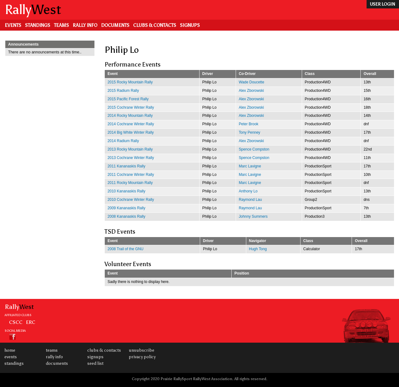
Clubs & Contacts (154, 25)
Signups (190, 25)
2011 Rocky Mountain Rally (130, 183)
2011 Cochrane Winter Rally (131, 174)
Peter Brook (248, 124)
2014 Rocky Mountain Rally (130, 115)
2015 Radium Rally (123, 90)
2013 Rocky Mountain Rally (130, 149)
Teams (61, 25)
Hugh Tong (258, 249)
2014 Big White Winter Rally (131, 132)
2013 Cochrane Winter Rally (131, 158)
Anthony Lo (248, 191)
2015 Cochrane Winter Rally (131, 107)
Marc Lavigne (250, 166)
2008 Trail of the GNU (125, 249)
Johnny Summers (253, 216)
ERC (30, 322)
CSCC (15, 322)
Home (9, 350)
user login (382, 4)
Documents (115, 25)
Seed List (95, 363)
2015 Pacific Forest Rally (128, 99)
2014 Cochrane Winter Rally (131, 124)
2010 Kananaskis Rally (126, 191)
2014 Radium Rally (123, 141)
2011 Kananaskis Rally (126, 166)
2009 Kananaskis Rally (126, 208)
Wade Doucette (251, 82)
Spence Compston (254, 149)
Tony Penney (249, 132)
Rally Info (85, 25)
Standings (37, 25)
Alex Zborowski (251, 90)
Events (13, 25)
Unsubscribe (141, 350)
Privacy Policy (142, 357)
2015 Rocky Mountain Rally (130, 82)
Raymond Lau (250, 199)
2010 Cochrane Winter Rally (131, 199)
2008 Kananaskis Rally (126, 216)
